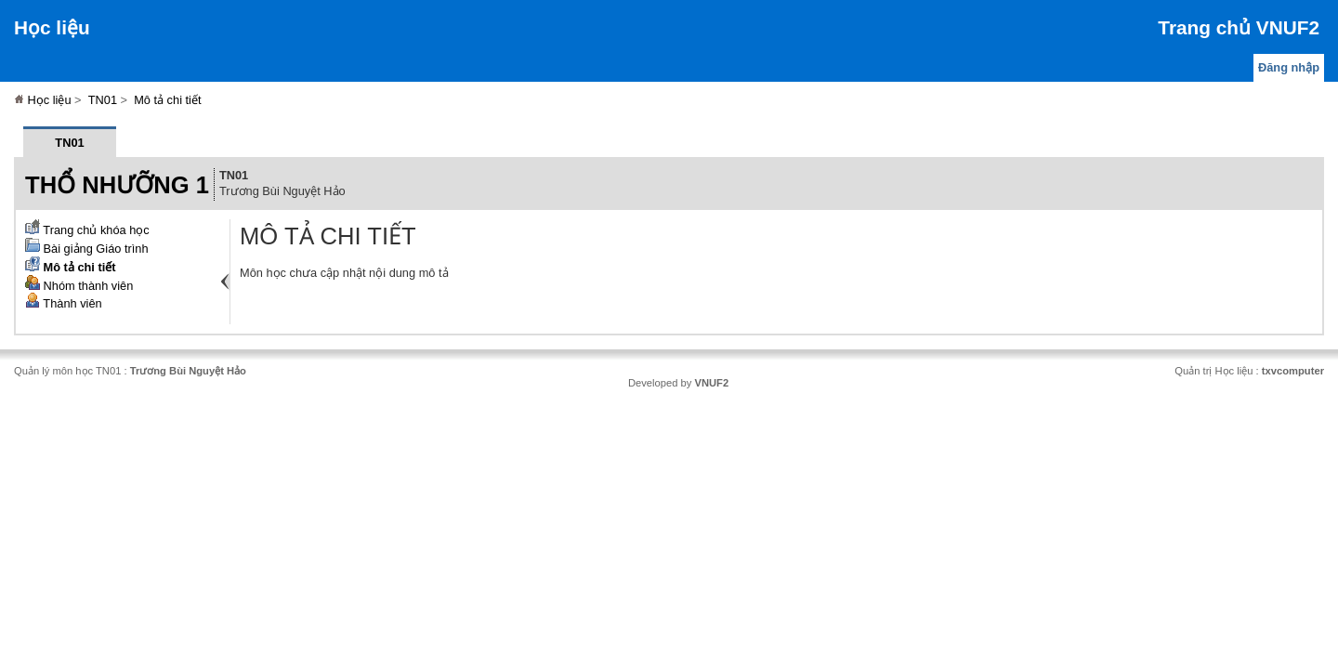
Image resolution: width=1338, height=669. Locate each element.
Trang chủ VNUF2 (1238, 27)
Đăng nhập (1288, 67)
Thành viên (63, 303)
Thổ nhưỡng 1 (117, 185)
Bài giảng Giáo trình (87, 249)
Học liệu (52, 27)
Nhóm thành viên (79, 286)
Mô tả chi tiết (167, 100)
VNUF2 (711, 382)
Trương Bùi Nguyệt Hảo (188, 370)
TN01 (102, 100)
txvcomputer (1293, 370)
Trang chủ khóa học (87, 230)
